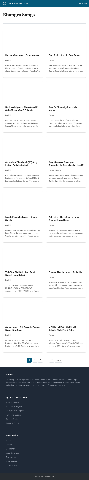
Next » (58, 360)
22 (52, 360)
